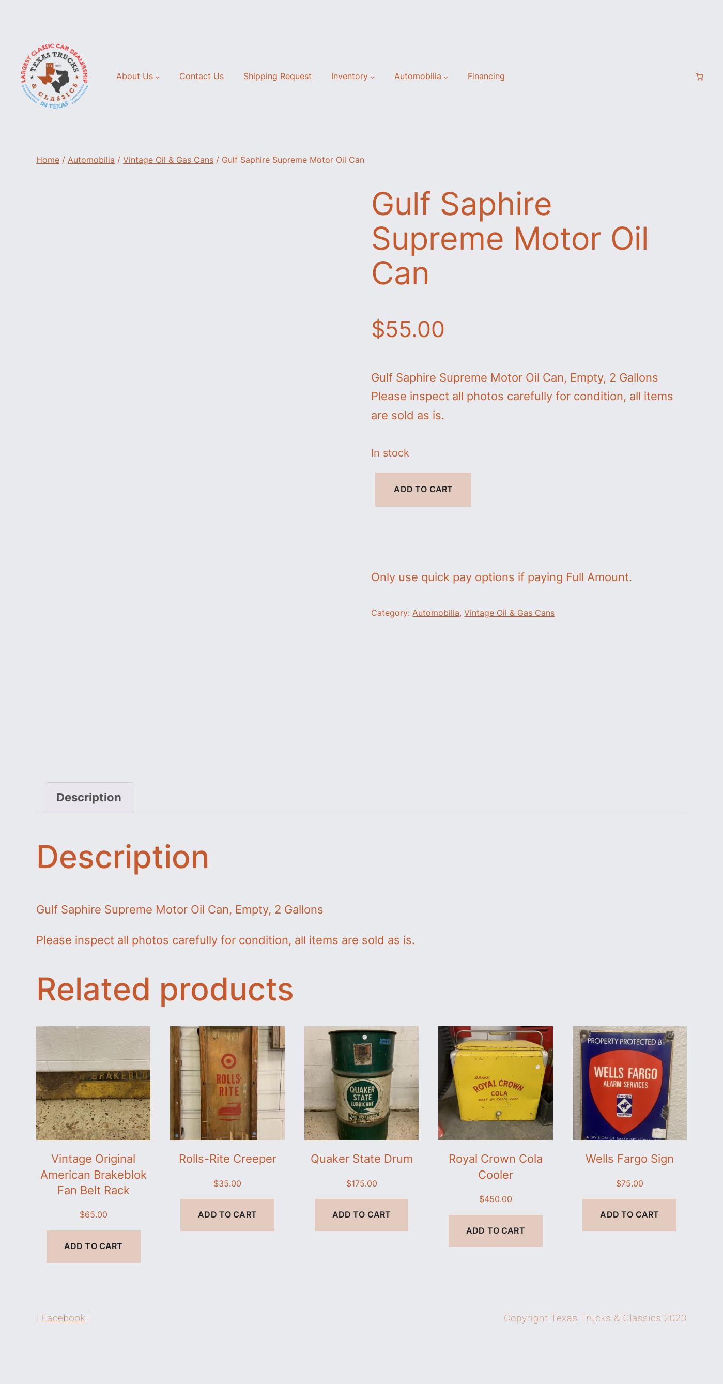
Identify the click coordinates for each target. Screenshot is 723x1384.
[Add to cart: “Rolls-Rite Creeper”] (227, 1253)
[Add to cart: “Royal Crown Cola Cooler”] (496, 1269)
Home (47, 160)
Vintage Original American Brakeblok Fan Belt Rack (93, 1213)
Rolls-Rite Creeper (227, 1197)
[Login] (682, 76)
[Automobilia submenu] (445, 76)
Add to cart (423, 489)
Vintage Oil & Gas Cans (168, 160)
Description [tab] (88, 836)
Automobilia (91, 160)
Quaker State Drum (362, 1197)
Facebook (63, 1356)
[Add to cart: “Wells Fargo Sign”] (629, 1253)
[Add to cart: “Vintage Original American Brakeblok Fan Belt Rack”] (94, 1285)
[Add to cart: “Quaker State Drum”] (362, 1253)
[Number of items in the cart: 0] (699, 77)
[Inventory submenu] (372, 76)
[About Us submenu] (157, 76)
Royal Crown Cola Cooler (496, 1205)
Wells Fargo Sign (630, 1197)
